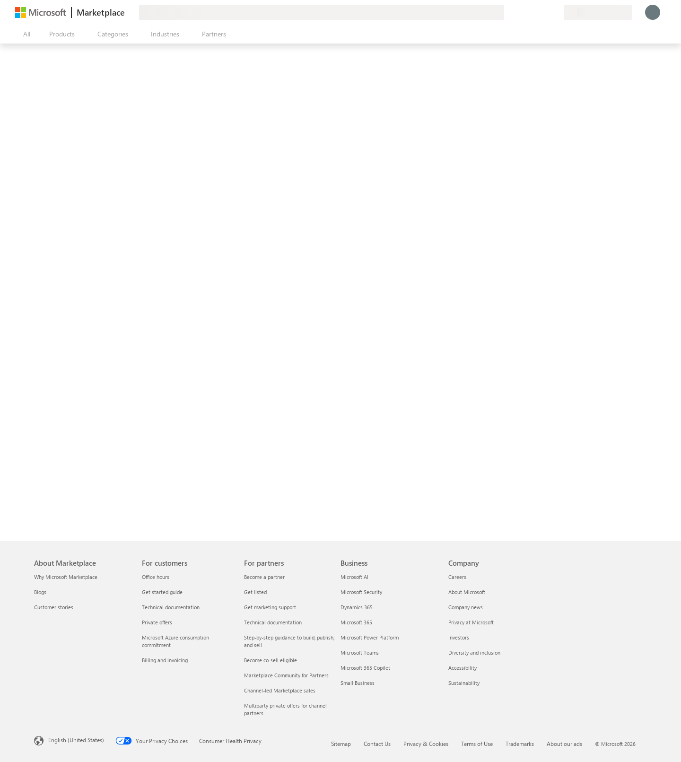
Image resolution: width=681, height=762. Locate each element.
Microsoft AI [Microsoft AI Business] (354, 576)
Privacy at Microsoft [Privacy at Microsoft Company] (471, 622)
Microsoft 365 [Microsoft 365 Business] (356, 622)
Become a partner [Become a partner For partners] (264, 576)
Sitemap (341, 743)
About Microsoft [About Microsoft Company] (466, 592)
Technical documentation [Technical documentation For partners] (273, 622)
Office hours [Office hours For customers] (155, 576)
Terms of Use (477, 743)
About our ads (564, 743)
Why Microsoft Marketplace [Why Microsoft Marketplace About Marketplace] (65, 576)
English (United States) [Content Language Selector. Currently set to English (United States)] (76, 740)
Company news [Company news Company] (465, 607)
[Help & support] (533, 12)
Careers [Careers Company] (457, 576)
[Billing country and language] (598, 12)
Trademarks (520, 743)
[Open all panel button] (24, 34)
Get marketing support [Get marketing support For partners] (270, 607)
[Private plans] (556, 12)
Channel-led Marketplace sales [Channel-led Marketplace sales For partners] (279, 690)
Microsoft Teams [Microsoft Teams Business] (359, 652)
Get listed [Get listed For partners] (255, 592)
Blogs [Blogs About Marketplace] (40, 592)
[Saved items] (545, 12)
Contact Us (377, 743)
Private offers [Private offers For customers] (157, 622)
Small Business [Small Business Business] (357, 682)
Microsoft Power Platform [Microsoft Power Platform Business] (369, 637)
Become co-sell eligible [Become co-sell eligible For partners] (270, 660)
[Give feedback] (522, 12)
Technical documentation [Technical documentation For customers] (171, 607)
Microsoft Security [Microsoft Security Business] (361, 592)
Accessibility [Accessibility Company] (462, 667)
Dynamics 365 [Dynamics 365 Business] (356, 607)
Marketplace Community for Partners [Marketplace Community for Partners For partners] (286, 675)
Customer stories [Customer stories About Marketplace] (53, 607)
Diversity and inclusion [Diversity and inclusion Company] (474, 652)
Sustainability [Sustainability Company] (464, 682)
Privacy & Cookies (425, 743)
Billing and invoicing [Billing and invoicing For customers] (165, 660)
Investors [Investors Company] (458, 637)
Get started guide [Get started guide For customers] (162, 592)
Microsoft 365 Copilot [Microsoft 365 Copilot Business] (365, 667)
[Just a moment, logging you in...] (652, 12)
